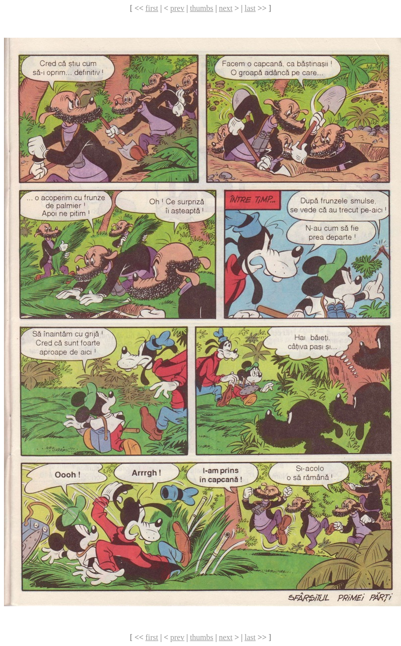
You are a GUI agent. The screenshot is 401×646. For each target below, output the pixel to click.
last (250, 8)
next (226, 8)
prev (177, 8)
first (151, 8)
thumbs (201, 8)
